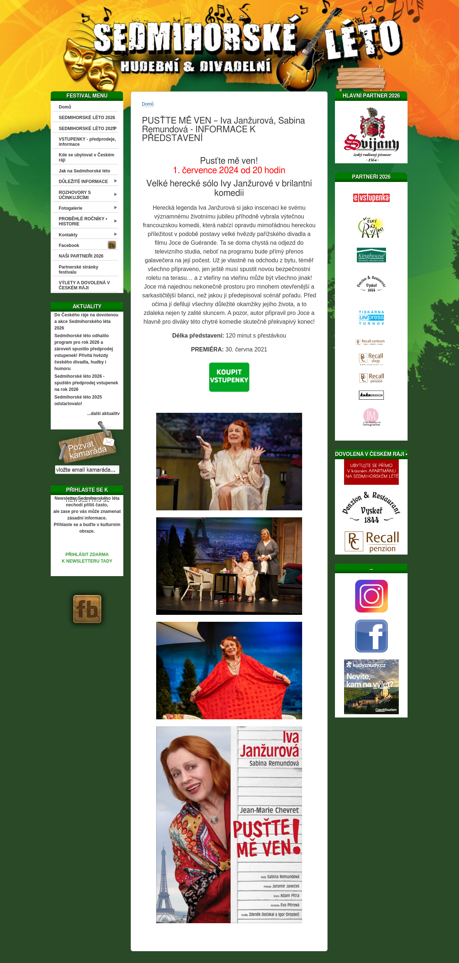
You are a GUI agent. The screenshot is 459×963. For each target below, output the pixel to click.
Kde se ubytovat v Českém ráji (86, 157)
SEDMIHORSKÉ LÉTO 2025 (87, 128)
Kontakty (68, 234)
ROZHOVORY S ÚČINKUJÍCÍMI (75, 195)
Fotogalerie (70, 208)
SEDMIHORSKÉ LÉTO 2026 (87, 117)
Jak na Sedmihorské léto (84, 171)
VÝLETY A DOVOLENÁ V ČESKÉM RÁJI (84, 285)
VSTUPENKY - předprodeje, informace (87, 142)
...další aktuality (103, 413)
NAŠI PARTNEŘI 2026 (81, 256)
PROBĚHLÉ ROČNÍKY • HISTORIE (83, 221)
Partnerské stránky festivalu (78, 269)
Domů (65, 107)
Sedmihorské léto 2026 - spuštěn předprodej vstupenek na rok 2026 (86, 383)
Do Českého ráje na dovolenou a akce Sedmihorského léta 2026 (86, 321)
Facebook (69, 245)
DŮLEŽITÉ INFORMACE (83, 181)
